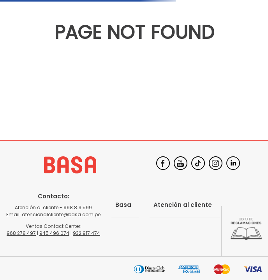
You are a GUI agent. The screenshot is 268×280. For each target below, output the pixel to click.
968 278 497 (21, 233)
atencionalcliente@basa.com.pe (61, 214)
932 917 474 (86, 233)
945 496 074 (54, 233)
